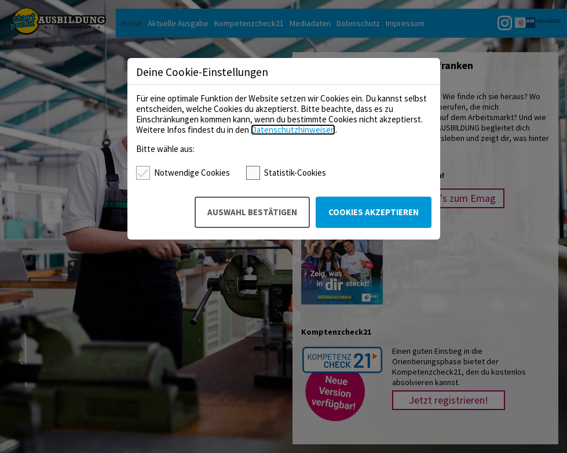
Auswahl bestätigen (252, 212)
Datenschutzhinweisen (293, 129)
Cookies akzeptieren (373, 212)
